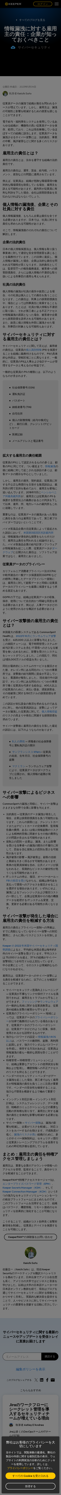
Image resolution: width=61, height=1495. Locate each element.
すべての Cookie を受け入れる (30, 1475)
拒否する (30, 1486)
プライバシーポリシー (20, 1468)
